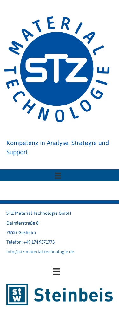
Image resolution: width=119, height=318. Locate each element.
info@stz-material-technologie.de (40, 251)
